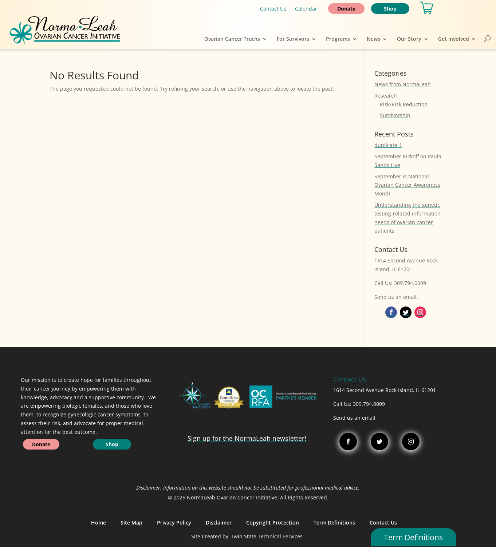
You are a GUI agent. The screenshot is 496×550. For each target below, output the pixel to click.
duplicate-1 (388, 145)
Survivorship (395, 115)
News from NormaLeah (402, 84)
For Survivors (293, 38)
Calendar (306, 8)
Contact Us (273, 8)
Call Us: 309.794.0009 (400, 283)
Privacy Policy (174, 522)
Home (98, 522)
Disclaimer (219, 522)
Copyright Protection (272, 522)
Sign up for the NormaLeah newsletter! (247, 438)
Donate (346, 8)
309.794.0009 (369, 403)
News (373, 38)
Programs (338, 38)
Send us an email (354, 417)
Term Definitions (334, 522)
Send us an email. (396, 296)
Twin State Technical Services (267, 536)
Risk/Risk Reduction (404, 104)
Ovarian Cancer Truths (232, 38)
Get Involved (453, 38)
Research (385, 95)
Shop (390, 8)
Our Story (409, 38)
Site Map (131, 522)
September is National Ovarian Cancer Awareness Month (407, 185)
